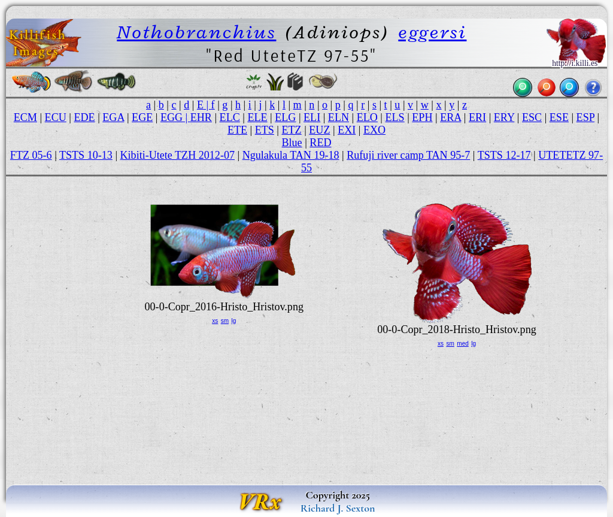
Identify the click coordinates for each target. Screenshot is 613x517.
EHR (201, 117)
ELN (338, 117)
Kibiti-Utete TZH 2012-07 (177, 155)
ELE (257, 117)
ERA (450, 117)
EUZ (319, 130)
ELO (367, 117)
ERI (477, 117)
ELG (285, 117)
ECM (25, 117)
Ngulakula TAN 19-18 (290, 155)
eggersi (432, 32)
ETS (264, 130)
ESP (585, 117)
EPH (422, 117)
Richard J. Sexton (338, 508)
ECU (55, 117)
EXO (374, 130)
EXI (347, 130)
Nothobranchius (196, 32)
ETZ (292, 130)
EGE (142, 117)
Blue (292, 143)
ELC (230, 117)
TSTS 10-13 (86, 155)
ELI (312, 117)
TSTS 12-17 (504, 155)
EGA (113, 117)
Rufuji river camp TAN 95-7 (408, 155)
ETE (237, 130)
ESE (559, 117)
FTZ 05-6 (31, 155)
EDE (84, 117)
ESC (532, 117)
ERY (504, 117)
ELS (395, 117)
